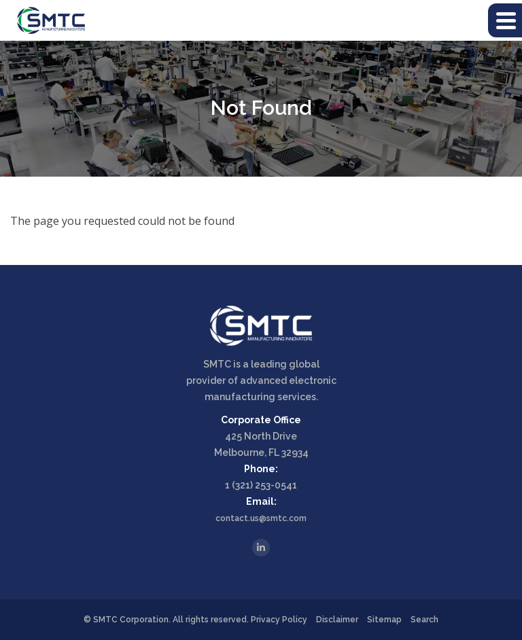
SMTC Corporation (131, 619)
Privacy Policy (279, 620)
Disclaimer (337, 620)
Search (424, 620)
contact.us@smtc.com (261, 518)
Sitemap (384, 620)
